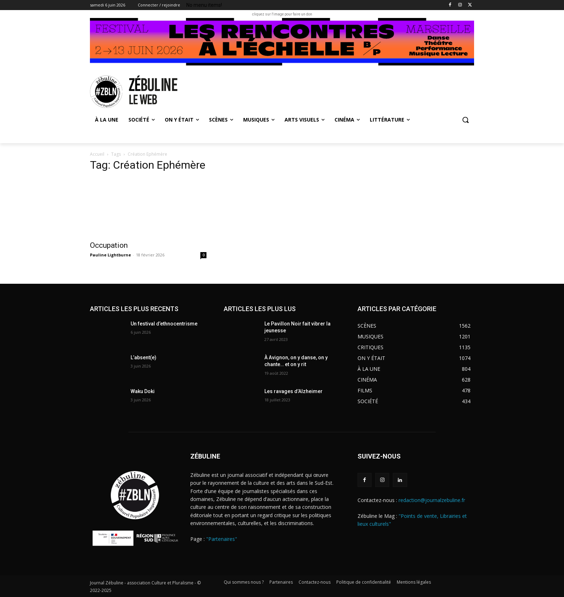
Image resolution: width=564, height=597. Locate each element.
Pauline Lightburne (110, 255)
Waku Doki (143, 391)
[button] (465, 119)
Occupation (109, 245)
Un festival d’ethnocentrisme (164, 324)
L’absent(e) (143, 357)
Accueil (97, 154)
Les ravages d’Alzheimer (293, 391)
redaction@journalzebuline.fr (432, 500)
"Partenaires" (221, 539)
